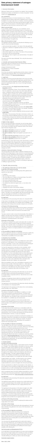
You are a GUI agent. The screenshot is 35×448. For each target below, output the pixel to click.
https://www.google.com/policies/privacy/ (24, 374)
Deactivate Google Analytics (7, 437)
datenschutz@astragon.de (19, 75)
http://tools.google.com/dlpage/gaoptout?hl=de (11, 429)
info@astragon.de (12, 14)
